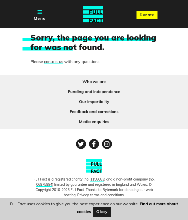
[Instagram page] (107, 144)
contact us (53, 62)
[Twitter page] (81, 144)
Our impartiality (94, 102)
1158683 (97, 180)
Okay (102, 212)
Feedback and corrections (94, 112)
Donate (147, 15)
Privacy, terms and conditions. (100, 195)
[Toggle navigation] (39, 15)
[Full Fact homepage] (93, 15)
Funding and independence (94, 92)
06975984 (44, 185)
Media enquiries (94, 122)
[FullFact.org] (94, 168)
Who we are (94, 82)
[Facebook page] (94, 144)
